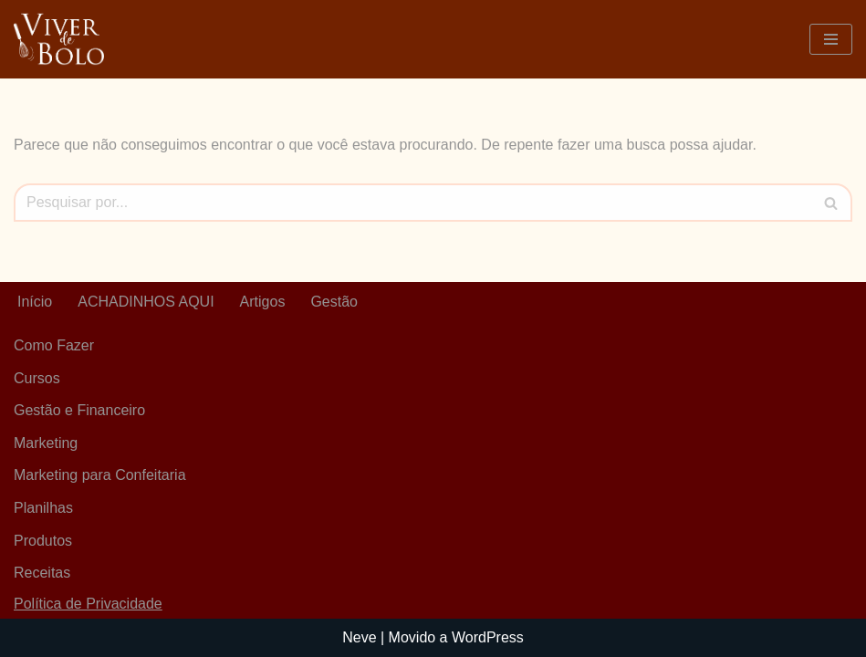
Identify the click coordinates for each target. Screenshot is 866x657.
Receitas (42, 572)
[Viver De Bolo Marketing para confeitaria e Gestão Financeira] (59, 39)
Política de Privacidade (88, 603)
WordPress (488, 637)
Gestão (334, 301)
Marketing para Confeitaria (100, 475)
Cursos (37, 378)
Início (34, 301)
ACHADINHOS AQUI (146, 301)
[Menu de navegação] (830, 39)
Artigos (263, 301)
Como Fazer (54, 345)
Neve (359, 637)
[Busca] (412, 202)
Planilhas (43, 508)
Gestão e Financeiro (79, 410)
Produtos (43, 540)
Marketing (46, 443)
